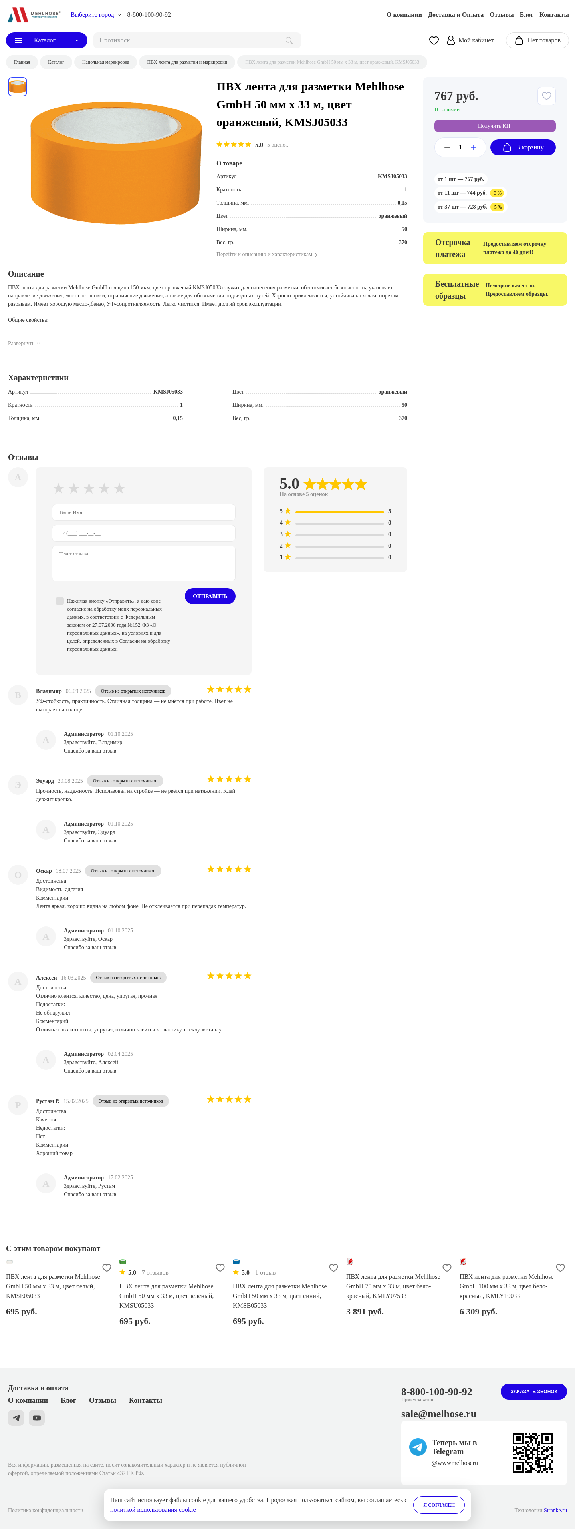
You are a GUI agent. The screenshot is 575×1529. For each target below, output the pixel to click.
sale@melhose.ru (438, 1414)
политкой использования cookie (153, 1509)
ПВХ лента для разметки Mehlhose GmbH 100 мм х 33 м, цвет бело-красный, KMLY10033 (507, 1286)
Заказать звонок (533, 1391)
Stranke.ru (555, 1510)
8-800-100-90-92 (149, 14)
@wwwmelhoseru (455, 1462)
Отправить (210, 596)
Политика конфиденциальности (45, 1510)
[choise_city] (96, 15)
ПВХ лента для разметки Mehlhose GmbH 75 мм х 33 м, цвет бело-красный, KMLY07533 (393, 1286)
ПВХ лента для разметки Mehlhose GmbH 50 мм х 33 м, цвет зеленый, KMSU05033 (166, 1296)
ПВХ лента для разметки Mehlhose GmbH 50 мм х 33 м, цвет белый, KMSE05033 (53, 1286)
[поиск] (197, 40)
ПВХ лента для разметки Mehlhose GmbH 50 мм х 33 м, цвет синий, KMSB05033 (280, 1296)
